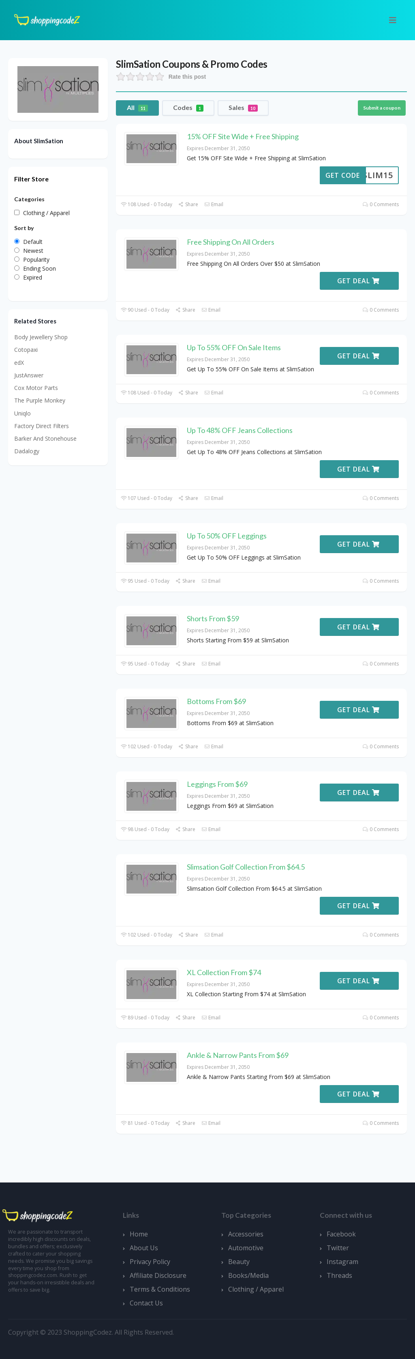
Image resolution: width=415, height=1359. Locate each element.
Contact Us (146, 1303)
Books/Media (248, 1275)
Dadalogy (26, 451)
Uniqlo (22, 413)
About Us (144, 1247)
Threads (339, 1275)
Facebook (341, 1234)
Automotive (245, 1247)
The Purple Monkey (39, 400)
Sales (243, 107)
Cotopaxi (26, 349)
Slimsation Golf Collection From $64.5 (246, 866)
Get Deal (358, 280)
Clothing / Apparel (256, 1289)
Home (139, 1234)
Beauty (239, 1261)
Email (213, 204)
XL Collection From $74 (224, 972)
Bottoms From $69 (216, 701)
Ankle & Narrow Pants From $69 (238, 1055)
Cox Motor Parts (36, 388)
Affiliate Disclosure (158, 1275)
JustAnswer (28, 375)
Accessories (245, 1234)
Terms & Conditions (160, 1289)
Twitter (338, 1247)
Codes (188, 107)
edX (19, 362)
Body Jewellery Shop (41, 337)
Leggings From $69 (217, 784)
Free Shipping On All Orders (230, 241)
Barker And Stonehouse (45, 438)
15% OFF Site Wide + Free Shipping (243, 136)
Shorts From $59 (213, 618)
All (137, 107)
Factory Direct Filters (41, 426)
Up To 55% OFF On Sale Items (234, 347)
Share (188, 204)
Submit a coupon (381, 108)
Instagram (342, 1261)
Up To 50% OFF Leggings (227, 535)
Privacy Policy (150, 1261)
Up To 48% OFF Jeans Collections (240, 430)
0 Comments (381, 204)
